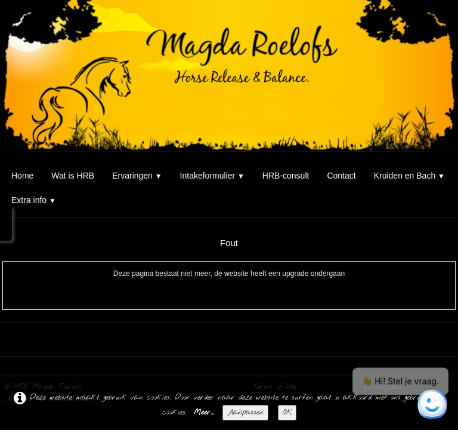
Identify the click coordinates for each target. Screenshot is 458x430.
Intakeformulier (212, 175)
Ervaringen (137, 175)
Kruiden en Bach (409, 175)
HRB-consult (286, 175)
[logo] (4, 23)
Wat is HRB (72, 175)
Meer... (204, 412)
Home (22, 175)
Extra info (33, 200)
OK (287, 412)
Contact (341, 175)
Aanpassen (245, 412)
